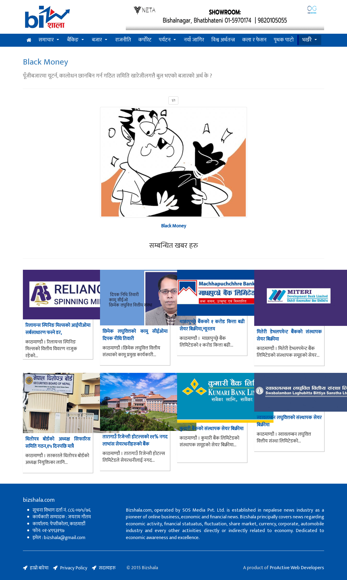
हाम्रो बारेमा (39, 568)
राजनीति (123, 39)
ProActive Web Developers (297, 568)
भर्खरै (307, 39)
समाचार (46, 39)
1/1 (173, 100)
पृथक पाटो (284, 39)
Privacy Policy (73, 568)
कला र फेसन (254, 39)
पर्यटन (165, 39)
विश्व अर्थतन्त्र (223, 39)
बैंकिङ (73, 39)
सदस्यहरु (107, 568)
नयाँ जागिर (194, 39)
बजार (97, 39)
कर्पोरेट (145, 39)
